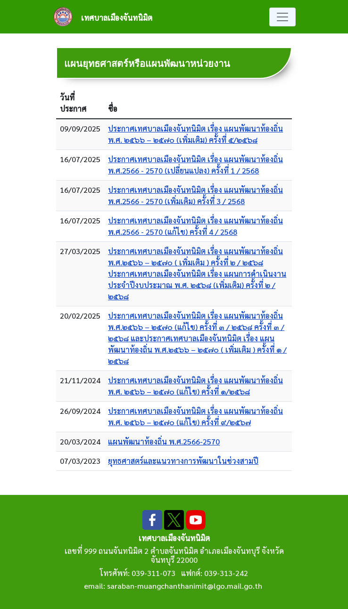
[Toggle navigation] (282, 17)
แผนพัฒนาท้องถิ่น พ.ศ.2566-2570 (164, 441)
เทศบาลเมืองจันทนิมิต (116, 18)
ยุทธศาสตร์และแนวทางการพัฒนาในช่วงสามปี (183, 461)
